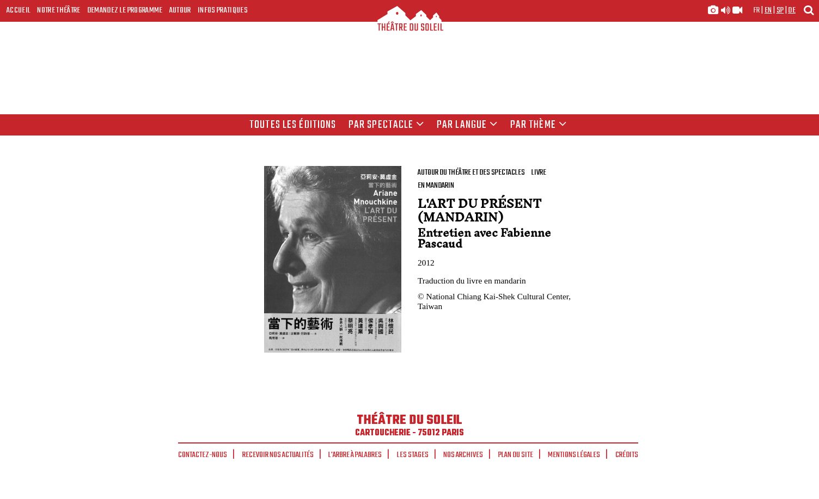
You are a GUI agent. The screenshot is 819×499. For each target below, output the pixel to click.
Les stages (413, 454)
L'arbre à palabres (355, 454)
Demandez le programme (125, 10)
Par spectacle (387, 125)
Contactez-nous (202, 454)
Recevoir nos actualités (278, 454)
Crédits (626, 454)
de (792, 10)
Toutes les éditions (292, 125)
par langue (467, 125)
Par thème (538, 125)
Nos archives (463, 454)
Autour (180, 10)
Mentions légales (574, 454)
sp (780, 10)
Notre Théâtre (58, 10)
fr (756, 10)
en (768, 10)
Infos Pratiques (223, 10)
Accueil (18, 10)
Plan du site (515, 454)
